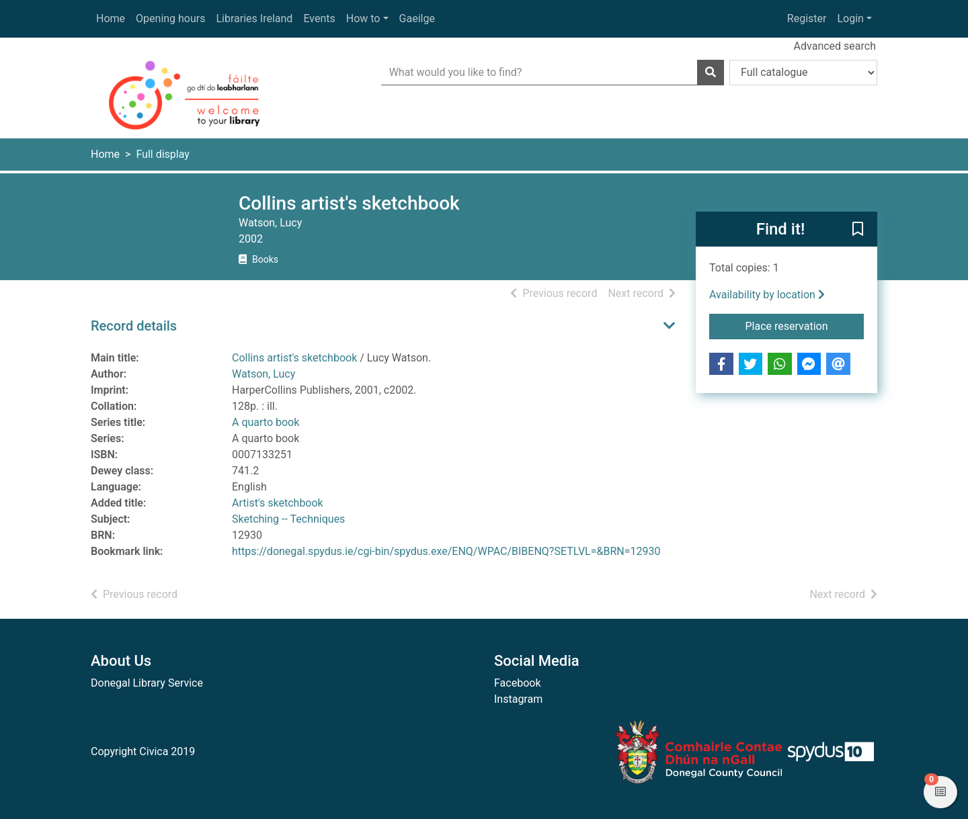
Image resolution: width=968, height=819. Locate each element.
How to (363, 18)
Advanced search (835, 46)
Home (110, 18)
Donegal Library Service (147, 683)
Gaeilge (417, 18)
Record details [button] (134, 326)
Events (319, 18)
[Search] (710, 72)
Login (850, 18)
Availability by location (767, 294)
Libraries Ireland (254, 18)
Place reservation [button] (804, 325)
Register (807, 18)
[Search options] (803, 72)
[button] (858, 230)
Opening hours (170, 18)
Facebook (517, 683)
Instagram (518, 699)
